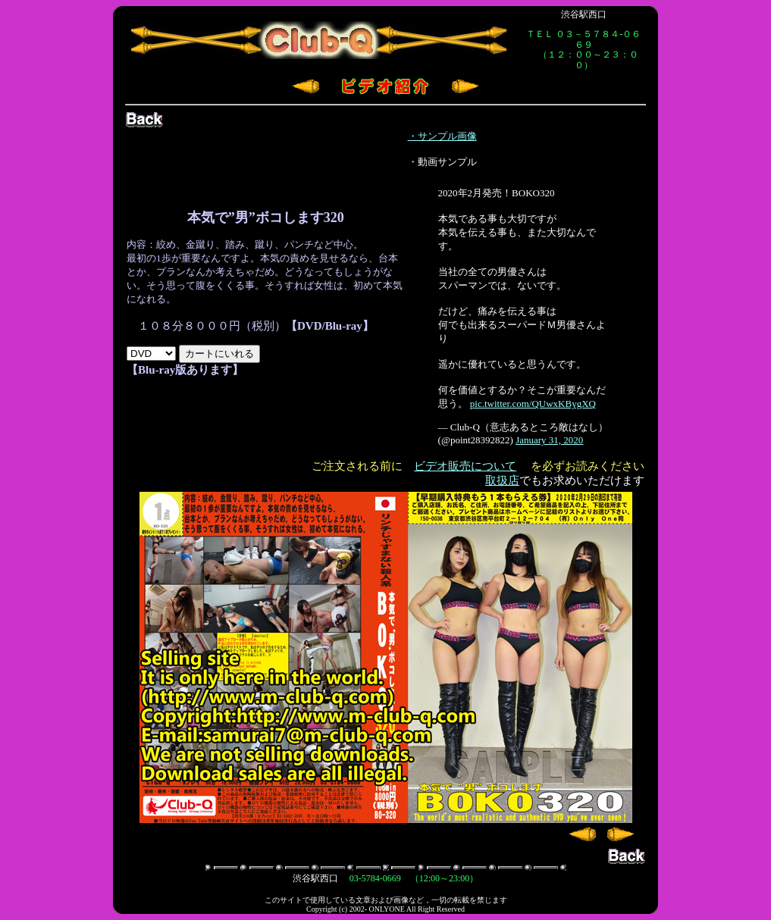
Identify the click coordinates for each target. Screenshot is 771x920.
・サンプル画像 (442, 136)
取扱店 (502, 480)
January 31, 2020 (549, 440)
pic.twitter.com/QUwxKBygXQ (533, 403)
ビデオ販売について (465, 466)
